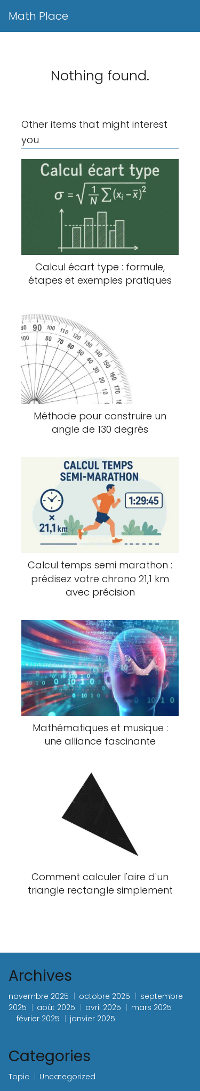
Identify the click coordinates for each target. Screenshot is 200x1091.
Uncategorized (67, 1076)
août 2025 (56, 1007)
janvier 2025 (92, 1018)
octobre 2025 (104, 996)
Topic (19, 1076)
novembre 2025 (39, 996)
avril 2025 (103, 1007)
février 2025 (38, 1018)
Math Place (38, 16)
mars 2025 (151, 1007)
